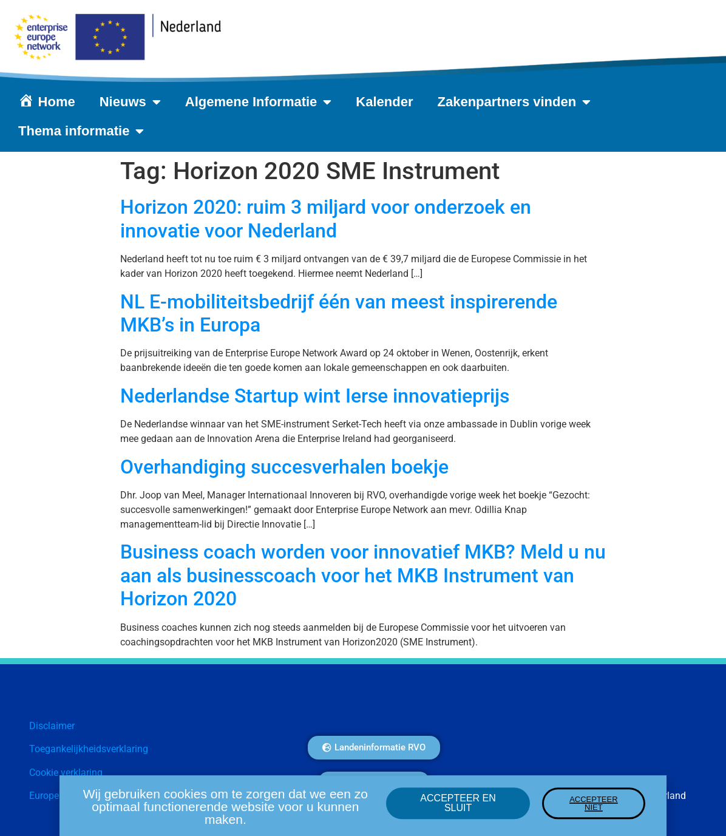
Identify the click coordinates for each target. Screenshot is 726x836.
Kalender (384, 101)
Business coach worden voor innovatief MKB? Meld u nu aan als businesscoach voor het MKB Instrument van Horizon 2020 (363, 575)
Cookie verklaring (66, 772)
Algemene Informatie (258, 102)
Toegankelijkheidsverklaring (88, 749)
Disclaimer (52, 726)
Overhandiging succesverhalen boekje (284, 466)
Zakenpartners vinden (514, 102)
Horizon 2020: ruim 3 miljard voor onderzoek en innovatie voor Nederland (325, 218)
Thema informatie (81, 131)
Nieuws (130, 102)
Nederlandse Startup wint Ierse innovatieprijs (314, 395)
